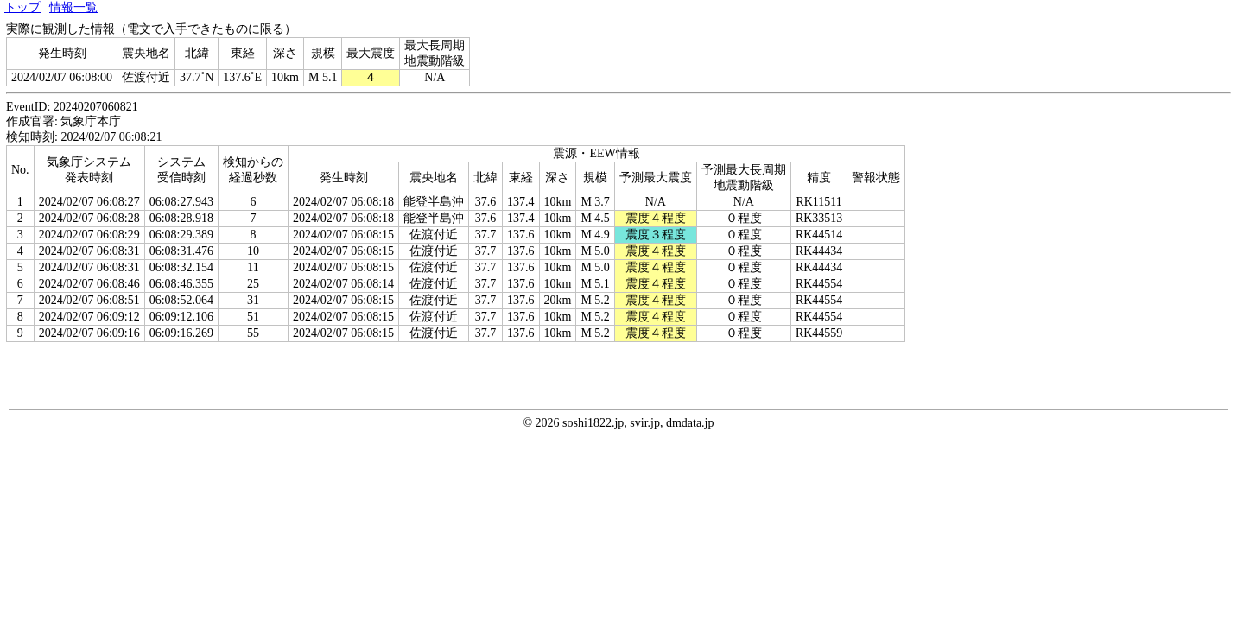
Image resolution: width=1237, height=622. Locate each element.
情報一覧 (73, 7)
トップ (22, 7)
